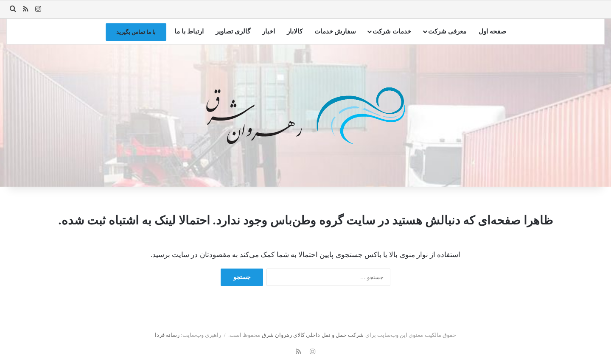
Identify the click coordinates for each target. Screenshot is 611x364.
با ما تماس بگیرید (136, 32)
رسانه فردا (167, 335)
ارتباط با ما (189, 31)
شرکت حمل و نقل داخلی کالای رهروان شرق (313, 335)
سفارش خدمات (335, 31)
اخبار (268, 31)
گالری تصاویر (233, 31)
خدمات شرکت (392, 31)
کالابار (295, 31)
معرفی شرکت (447, 31)
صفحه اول (492, 31)
